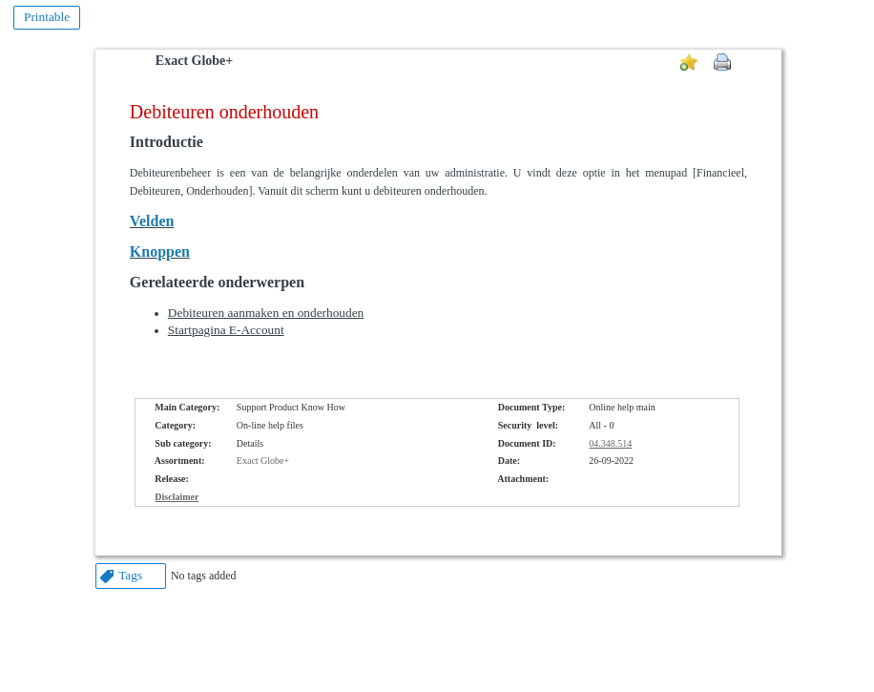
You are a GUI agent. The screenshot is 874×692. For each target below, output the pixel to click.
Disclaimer (176, 497)
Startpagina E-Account (226, 330)
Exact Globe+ (194, 60)
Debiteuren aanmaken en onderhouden (266, 312)
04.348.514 (610, 443)
